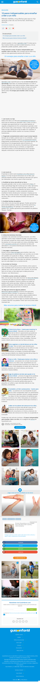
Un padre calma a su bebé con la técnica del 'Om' (10, 596)
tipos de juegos (15, 252)
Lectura (32, 419)
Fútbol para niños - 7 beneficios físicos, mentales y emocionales (29, 577)
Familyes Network (19, 670)
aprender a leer (22, 43)
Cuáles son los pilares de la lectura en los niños (22, 405)
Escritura (4, 519)
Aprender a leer (6, 82)
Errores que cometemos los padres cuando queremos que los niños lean (29, 482)
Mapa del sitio (20, 650)
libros (32, 184)
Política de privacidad (19, 640)
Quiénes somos (19, 634)
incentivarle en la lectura (27, 120)
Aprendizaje (18, 519)
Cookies (19, 637)
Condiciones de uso (23, 613)
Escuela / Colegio (11, 519)
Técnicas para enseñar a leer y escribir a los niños (10, 445)
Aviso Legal (19, 642)
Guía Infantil (19, 673)
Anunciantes (19, 647)
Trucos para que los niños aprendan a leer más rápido (10, 464)
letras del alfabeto (33, 278)
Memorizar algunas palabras (10, 291)
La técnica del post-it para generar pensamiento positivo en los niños (29, 595)
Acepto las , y (20, 613)
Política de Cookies (31, 613)
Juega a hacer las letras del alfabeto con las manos (20, 492)
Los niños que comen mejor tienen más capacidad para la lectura (29, 463)
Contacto (19, 645)
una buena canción (11, 244)
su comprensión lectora (29, 139)
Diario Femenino (20, 676)
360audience (24, 679)
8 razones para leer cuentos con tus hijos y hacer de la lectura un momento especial (10, 481)
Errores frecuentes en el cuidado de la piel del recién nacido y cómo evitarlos (9, 576)
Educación (5, 10)
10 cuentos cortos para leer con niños (29, 445)
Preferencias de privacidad (14, 613)
